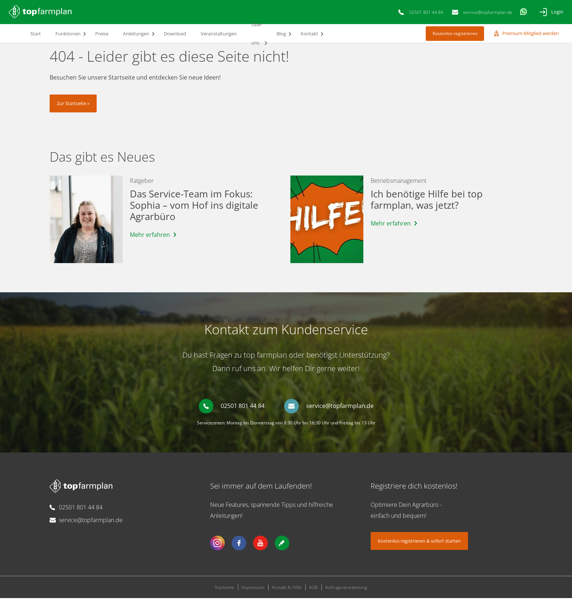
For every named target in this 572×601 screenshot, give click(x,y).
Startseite (224, 590)
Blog (281, 33)
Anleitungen (136, 33)
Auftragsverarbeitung (346, 590)
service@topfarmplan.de (487, 12)
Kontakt (309, 33)
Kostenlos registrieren (455, 33)
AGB (313, 590)
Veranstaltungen (219, 33)
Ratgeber (142, 184)
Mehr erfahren (150, 238)
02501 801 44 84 (426, 12)
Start (35, 33)
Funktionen (68, 33)
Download (175, 33)
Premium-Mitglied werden (530, 33)
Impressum (252, 590)
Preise (101, 33)
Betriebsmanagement (398, 184)
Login (557, 11)
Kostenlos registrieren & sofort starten (419, 543)
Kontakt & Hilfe (287, 590)
